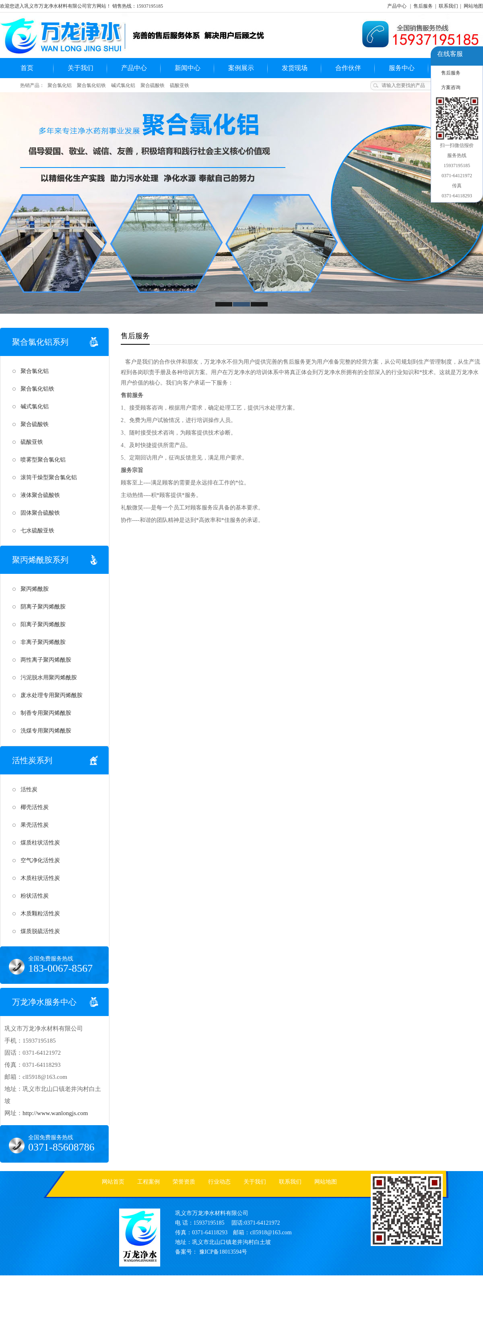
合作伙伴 (348, 67)
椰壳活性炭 (35, 807)
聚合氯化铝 (59, 85)
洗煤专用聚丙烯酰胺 (46, 731)
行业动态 (219, 1182)
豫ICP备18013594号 (223, 1252)
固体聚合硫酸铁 (40, 513)
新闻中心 (187, 67)
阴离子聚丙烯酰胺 (43, 607)
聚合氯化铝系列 (40, 341)
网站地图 (473, 6)
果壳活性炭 (35, 825)
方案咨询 (450, 87)
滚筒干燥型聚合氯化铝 (49, 477)
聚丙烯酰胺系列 (40, 559)
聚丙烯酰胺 (35, 589)
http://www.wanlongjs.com (55, 1113)
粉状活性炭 (35, 896)
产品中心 (397, 6)
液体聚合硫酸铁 (40, 495)
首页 (27, 67)
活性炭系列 (32, 760)
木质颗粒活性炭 (40, 914)
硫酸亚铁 (179, 85)
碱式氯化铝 (123, 85)
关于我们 (80, 67)
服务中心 (402, 67)
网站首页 (113, 1182)
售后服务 (423, 6)
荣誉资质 (184, 1182)
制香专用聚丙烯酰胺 (46, 713)
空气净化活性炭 (40, 860)
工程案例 (148, 1182)
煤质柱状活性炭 (40, 843)
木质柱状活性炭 (40, 878)
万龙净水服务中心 (44, 1002)
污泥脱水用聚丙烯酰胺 (49, 678)
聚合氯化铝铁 (91, 85)
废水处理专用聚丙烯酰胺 (52, 695)
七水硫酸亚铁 (37, 531)
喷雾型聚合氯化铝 (43, 460)
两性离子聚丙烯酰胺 (46, 660)
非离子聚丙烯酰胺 (43, 642)
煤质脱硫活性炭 (40, 931)
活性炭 (29, 789)
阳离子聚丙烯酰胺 (43, 624)
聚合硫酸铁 (152, 85)
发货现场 (295, 67)
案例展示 (241, 67)
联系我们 (448, 6)
